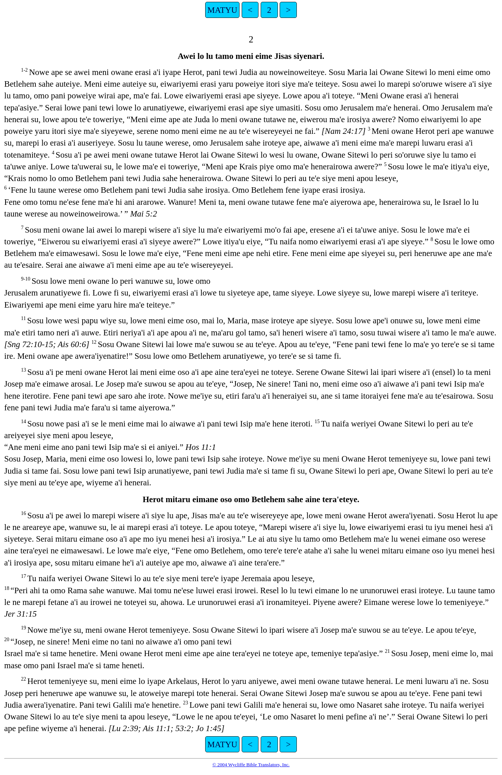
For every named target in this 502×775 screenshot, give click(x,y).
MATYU (222, 10)
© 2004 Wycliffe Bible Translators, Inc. (251, 764)
